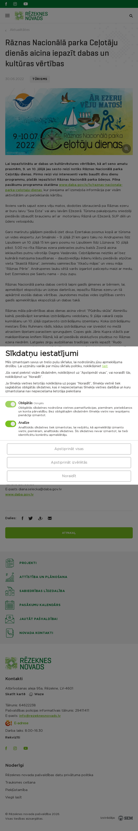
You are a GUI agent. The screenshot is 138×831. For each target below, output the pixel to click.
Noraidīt (69, 476)
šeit (105, 366)
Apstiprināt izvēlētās (69, 462)
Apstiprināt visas (69, 449)
